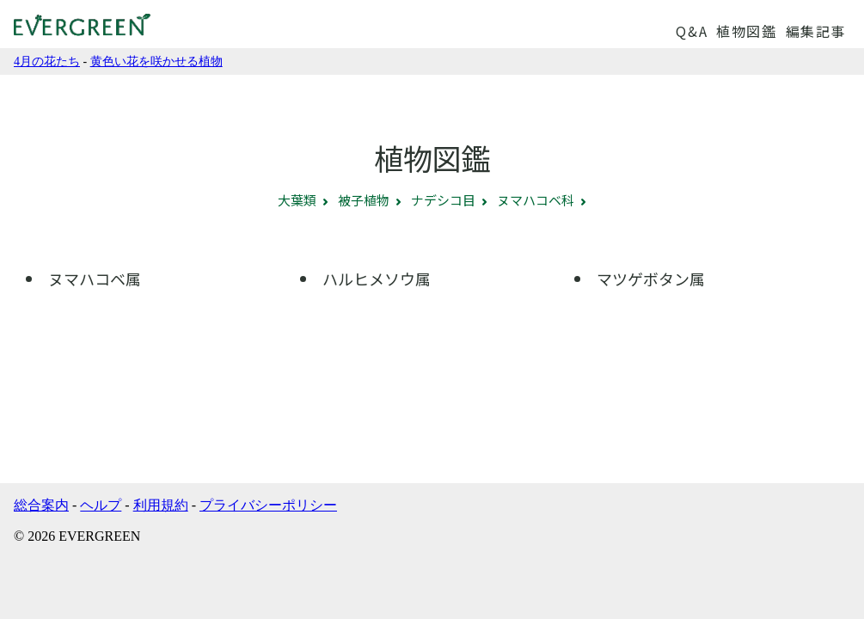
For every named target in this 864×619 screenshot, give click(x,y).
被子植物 (363, 200)
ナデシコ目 (443, 200)
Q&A (692, 31)
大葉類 (297, 200)
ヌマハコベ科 (535, 200)
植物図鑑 (746, 31)
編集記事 (816, 31)
